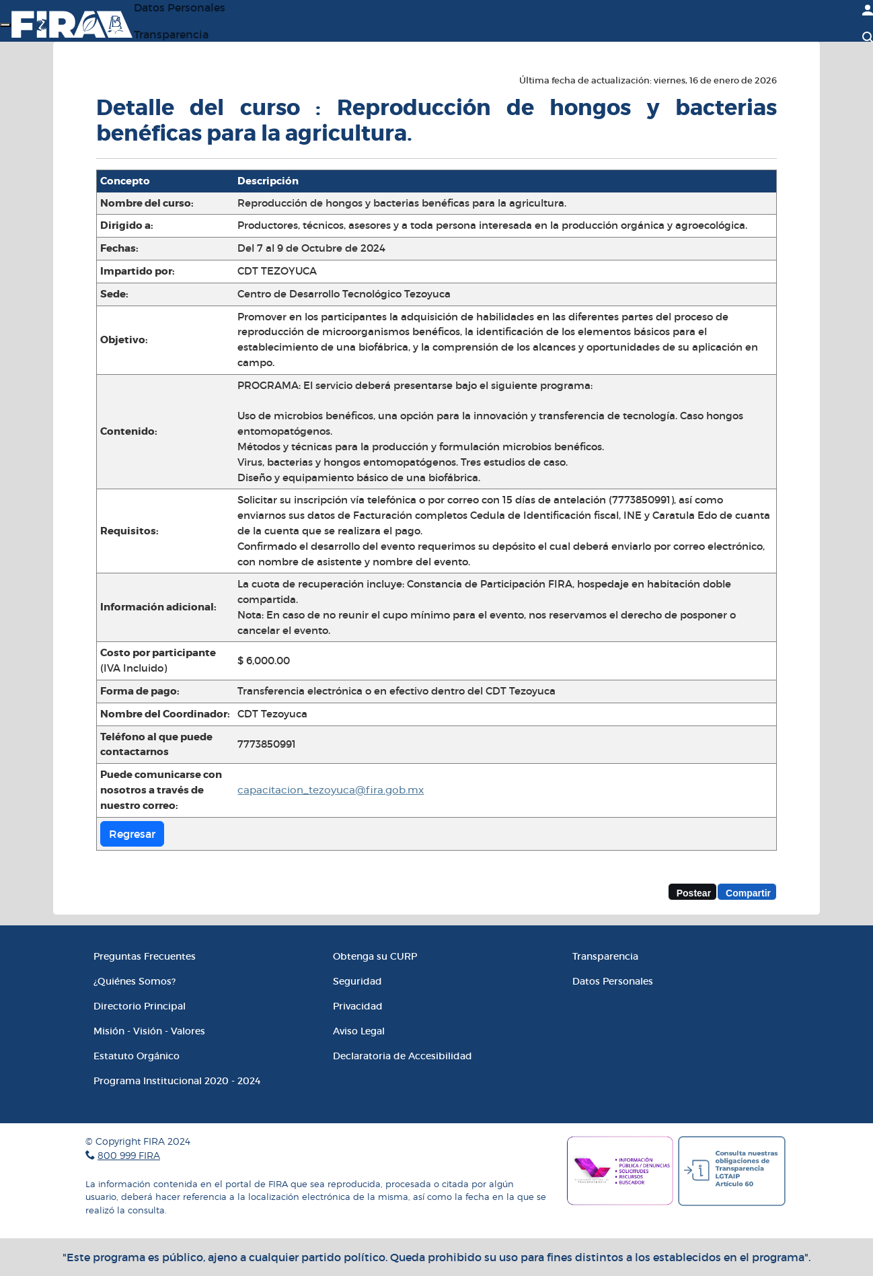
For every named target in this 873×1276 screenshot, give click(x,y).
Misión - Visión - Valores (149, 1031)
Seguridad (357, 981)
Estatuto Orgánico (136, 1056)
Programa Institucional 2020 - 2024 (176, 1081)
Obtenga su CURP (375, 956)
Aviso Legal (359, 1031)
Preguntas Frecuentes (144, 956)
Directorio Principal (139, 1006)
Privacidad (358, 1006)
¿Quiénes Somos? (134, 981)
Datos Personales (612, 981)
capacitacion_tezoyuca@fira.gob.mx (330, 790)
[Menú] (5, 25)
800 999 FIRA (129, 1155)
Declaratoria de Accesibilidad (402, 1056)
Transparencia (171, 34)
